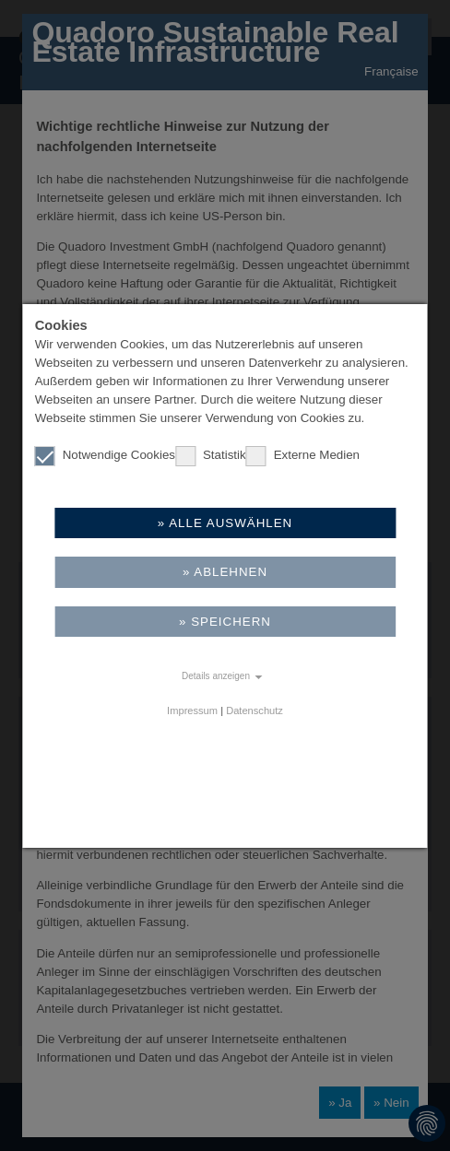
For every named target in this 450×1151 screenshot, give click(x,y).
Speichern (231, 621)
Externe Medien (303, 455)
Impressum (192, 710)
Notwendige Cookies (105, 455)
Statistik (210, 455)
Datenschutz (254, 710)
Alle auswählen (230, 523)
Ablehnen (230, 572)
